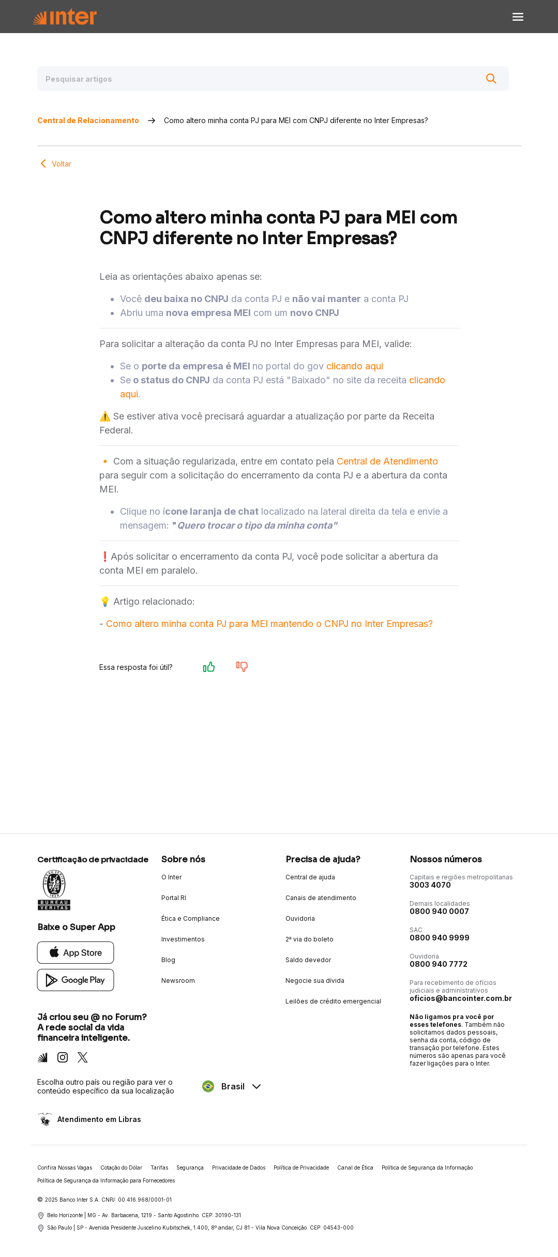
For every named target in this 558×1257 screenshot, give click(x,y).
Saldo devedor (308, 960)
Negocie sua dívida (314, 980)
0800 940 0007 (439, 911)
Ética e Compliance (190, 918)
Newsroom (178, 980)
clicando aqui (354, 366)
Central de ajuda (310, 877)
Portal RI (173, 898)
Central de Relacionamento (88, 120)
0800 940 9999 (440, 937)
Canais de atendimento (320, 898)
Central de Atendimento (387, 461)
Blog (168, 960)
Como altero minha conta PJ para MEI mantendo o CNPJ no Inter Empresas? (269, 623)
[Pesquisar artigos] (273, 78)
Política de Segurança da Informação (427, 1167)
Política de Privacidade (301, 1167)
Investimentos (183, 939)
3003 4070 (430, 884)
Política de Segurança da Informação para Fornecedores (106, 1180)
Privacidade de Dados (238, 1167)
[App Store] (75, 952)
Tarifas (159, 1167)
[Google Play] (75, 979)
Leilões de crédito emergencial (333, 1001)
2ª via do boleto (309, 939)
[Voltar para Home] (65, 16)
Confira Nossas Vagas (64, 1167)
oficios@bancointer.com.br (461, 998)
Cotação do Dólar (121, 1167)
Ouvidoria (300, 918)
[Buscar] (491, 78)
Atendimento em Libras (98, 1119)
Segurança (190, 1167)
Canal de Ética (355, 1167)
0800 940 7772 (438, 964)
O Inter (171, 877)
